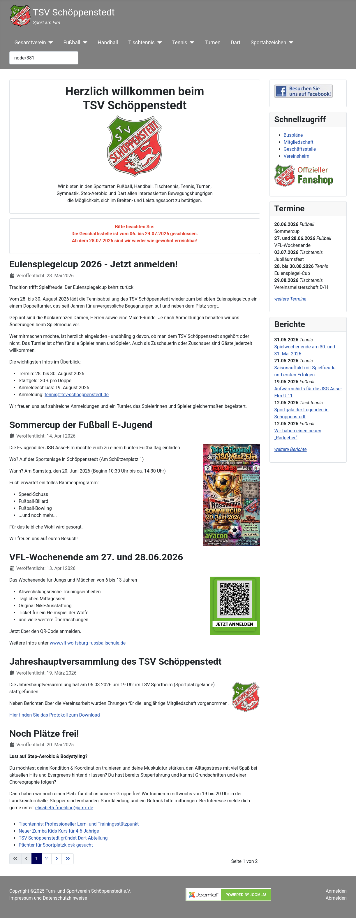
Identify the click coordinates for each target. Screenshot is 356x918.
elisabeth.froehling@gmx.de (64, 807)
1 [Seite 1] (36, 858)
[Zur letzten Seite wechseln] (67, 858)
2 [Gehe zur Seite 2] (46, 858)
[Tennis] (191, 42)
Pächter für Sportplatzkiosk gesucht (56, 845)
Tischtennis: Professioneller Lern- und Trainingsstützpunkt (79, 824)
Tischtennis (141, 42)
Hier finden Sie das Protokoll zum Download (54, 715)
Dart (235, 42)
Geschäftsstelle (300, 149)
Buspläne (293, 135)
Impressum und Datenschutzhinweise (48, 898)
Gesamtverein (30, 42)
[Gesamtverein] (49, 42)
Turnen (213, 42)
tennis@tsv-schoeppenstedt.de (77, 394)
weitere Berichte (290, 449)
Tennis (179, 42)
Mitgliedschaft (298, 142)
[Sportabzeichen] (289, 42)
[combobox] (43, 57)
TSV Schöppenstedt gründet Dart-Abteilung (63, 838)
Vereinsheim (296, 156)
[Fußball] (83, 42)
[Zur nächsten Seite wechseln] (56, 858)
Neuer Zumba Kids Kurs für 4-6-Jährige (59, 831)
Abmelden (336, 898)
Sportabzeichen (268, 42)
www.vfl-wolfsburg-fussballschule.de (88, 643)
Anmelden (336, 891)
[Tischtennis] (158, 42)
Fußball (72, 42)
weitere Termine (290, 299)
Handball (108, 42)
